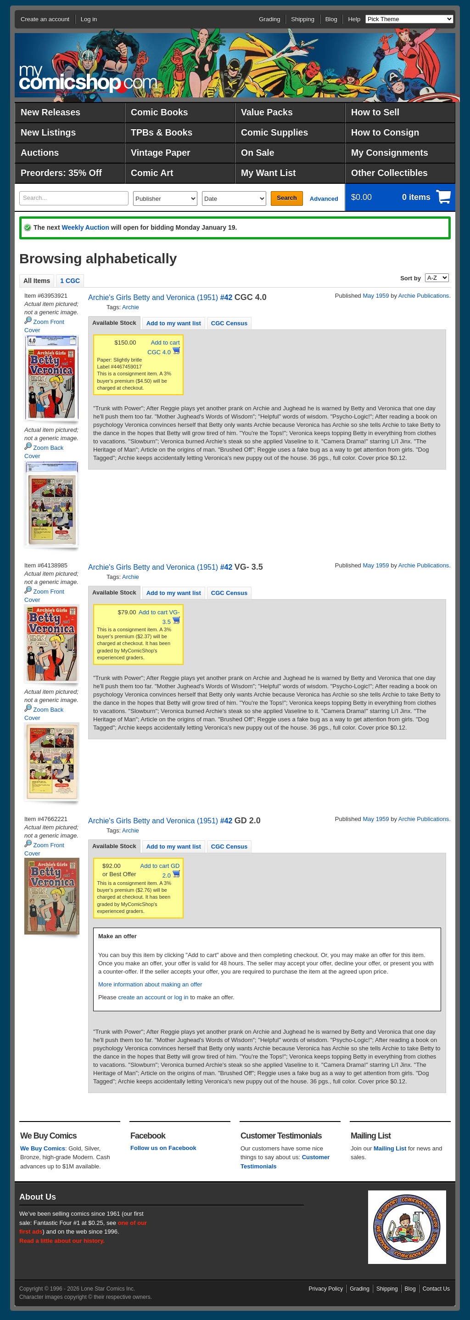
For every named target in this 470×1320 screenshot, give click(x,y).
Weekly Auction (85, 227)
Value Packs (267, 112)
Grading (269, 19)
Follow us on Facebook (163, 1147)
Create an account (45, 19)
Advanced (324, 199)
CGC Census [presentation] (229, 323)
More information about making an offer (150, 984)
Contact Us (436, 1289)
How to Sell (375, 112)
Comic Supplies (274, 132)
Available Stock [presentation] (114, 322)
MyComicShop (88, 79)
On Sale (257, 152)
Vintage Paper (160, 152)
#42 (226, 297)
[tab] (114, 323)
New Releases (50, 112)
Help (354, 19)
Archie (130, 307)
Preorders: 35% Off (61, 173)
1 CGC (70, 280)
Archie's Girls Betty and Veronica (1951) (153, 297)
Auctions (40, 152)
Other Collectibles (389, 173)
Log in (89, 19)
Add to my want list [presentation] (173, 323)
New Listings (48, 132)
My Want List (268, 173)
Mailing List (390, 1148)
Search (287, 197)
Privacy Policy (326, 1289)
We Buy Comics (42, 1148)
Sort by (410, 278)
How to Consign (385, 132)
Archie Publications (423, 295)
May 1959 (376, 295)
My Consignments (389, 152)
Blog (331, 19)
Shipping (302, 19)
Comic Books (159, 112)
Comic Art (152, 173)
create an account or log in (153, 997)
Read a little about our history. (62, 1240)
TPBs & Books (161, 132)
